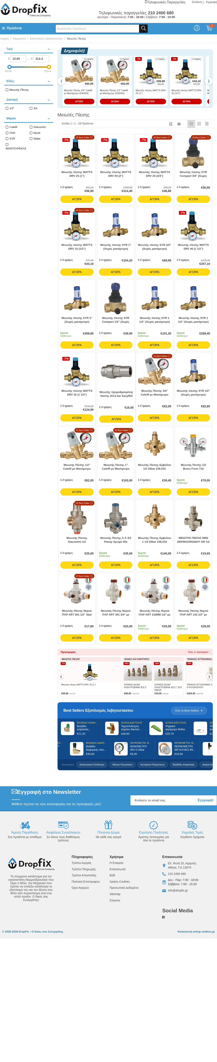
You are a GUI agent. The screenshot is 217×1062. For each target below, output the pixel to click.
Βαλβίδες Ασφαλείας (183, 764)
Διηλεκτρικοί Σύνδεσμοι (91, 764)
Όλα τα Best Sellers (189, 710)
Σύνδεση (197, 2)
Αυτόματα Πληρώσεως (153, 764)
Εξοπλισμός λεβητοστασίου (46, 38)
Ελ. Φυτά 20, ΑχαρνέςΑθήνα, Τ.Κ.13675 (182, 865)
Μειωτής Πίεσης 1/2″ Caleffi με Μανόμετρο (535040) (114, 92)
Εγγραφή (211, 2)
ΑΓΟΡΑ (79, 101)
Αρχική (4, 38)
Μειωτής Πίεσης (19, 89)
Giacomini (39, 127)
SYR (12, 138)
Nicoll (36, 133)
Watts (36, 138)
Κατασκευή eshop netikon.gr (196, 931)
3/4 (35, 108)
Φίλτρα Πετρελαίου (122, 764)
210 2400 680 (177, 873)
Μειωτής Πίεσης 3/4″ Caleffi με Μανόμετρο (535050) (78, 92)
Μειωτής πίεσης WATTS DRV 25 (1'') (151, 92)
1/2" (11, 108)
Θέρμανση (19, 38)
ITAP (12, 133)
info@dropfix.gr (178, 890)
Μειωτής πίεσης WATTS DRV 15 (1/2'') (186, 92)
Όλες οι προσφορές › (199, 652)
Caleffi (13, 127)
